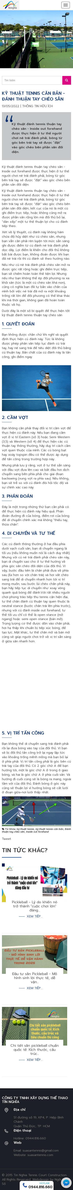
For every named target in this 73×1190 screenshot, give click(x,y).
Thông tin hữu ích (37, 106)
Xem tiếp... (34, 916)
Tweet (6, 839)
